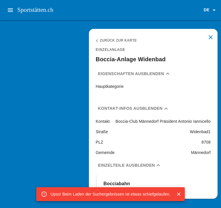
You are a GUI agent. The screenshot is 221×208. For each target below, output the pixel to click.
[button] (211, 10)
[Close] (178, 194)
